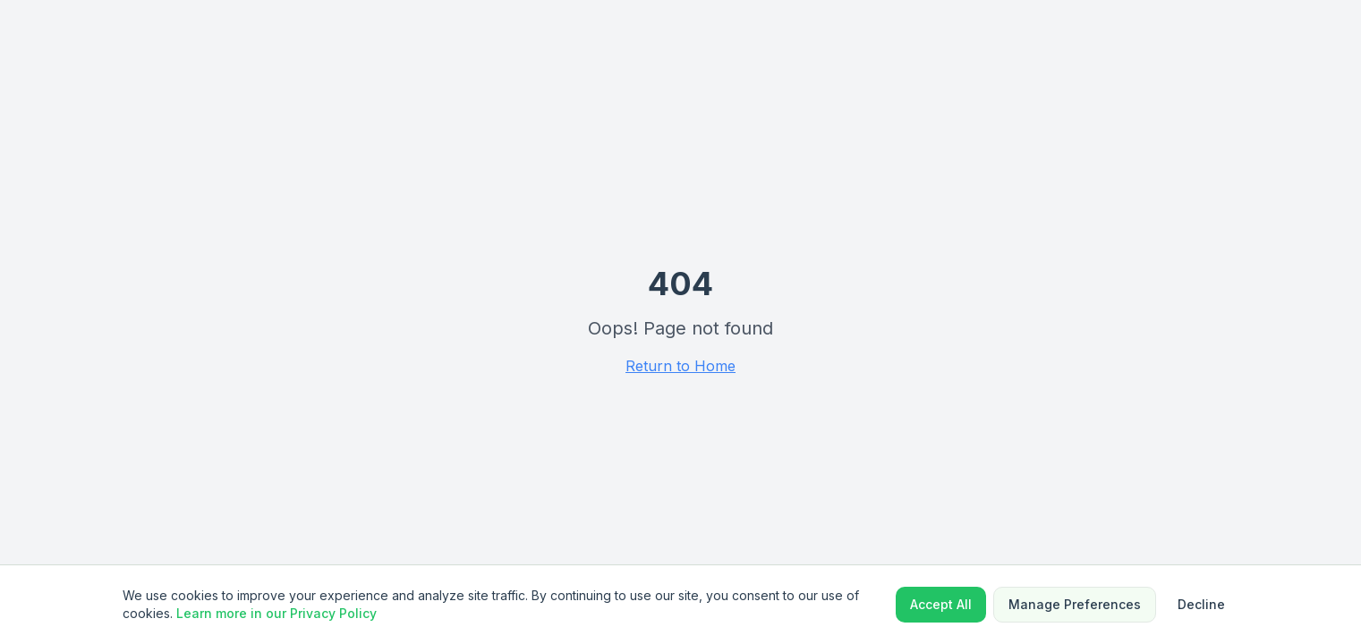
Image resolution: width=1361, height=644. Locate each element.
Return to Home (680, 366)
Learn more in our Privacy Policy (276, 613)
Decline (1201, 604)
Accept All (941, 604)
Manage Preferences (1074, 604)
